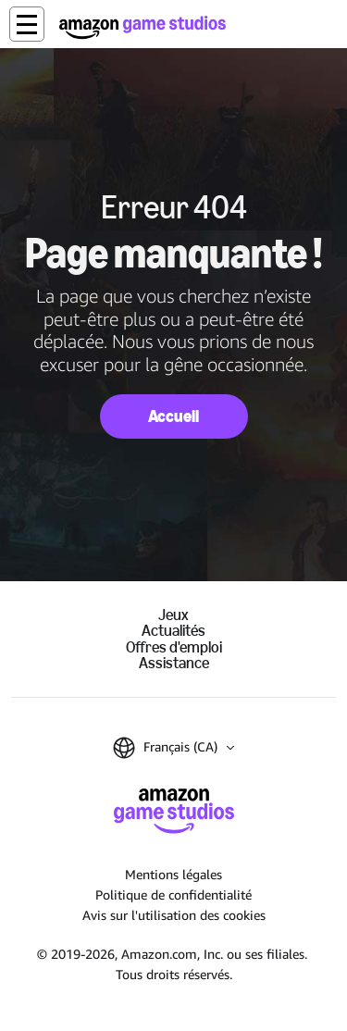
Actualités (173, 631)
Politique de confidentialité (173, 894)
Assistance (174, 663)
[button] (26, 24)
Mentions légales (173, 874)
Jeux (173, 615)
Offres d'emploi (174, 647)
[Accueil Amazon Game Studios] (142, 27)
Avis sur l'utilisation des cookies (174, 915)
